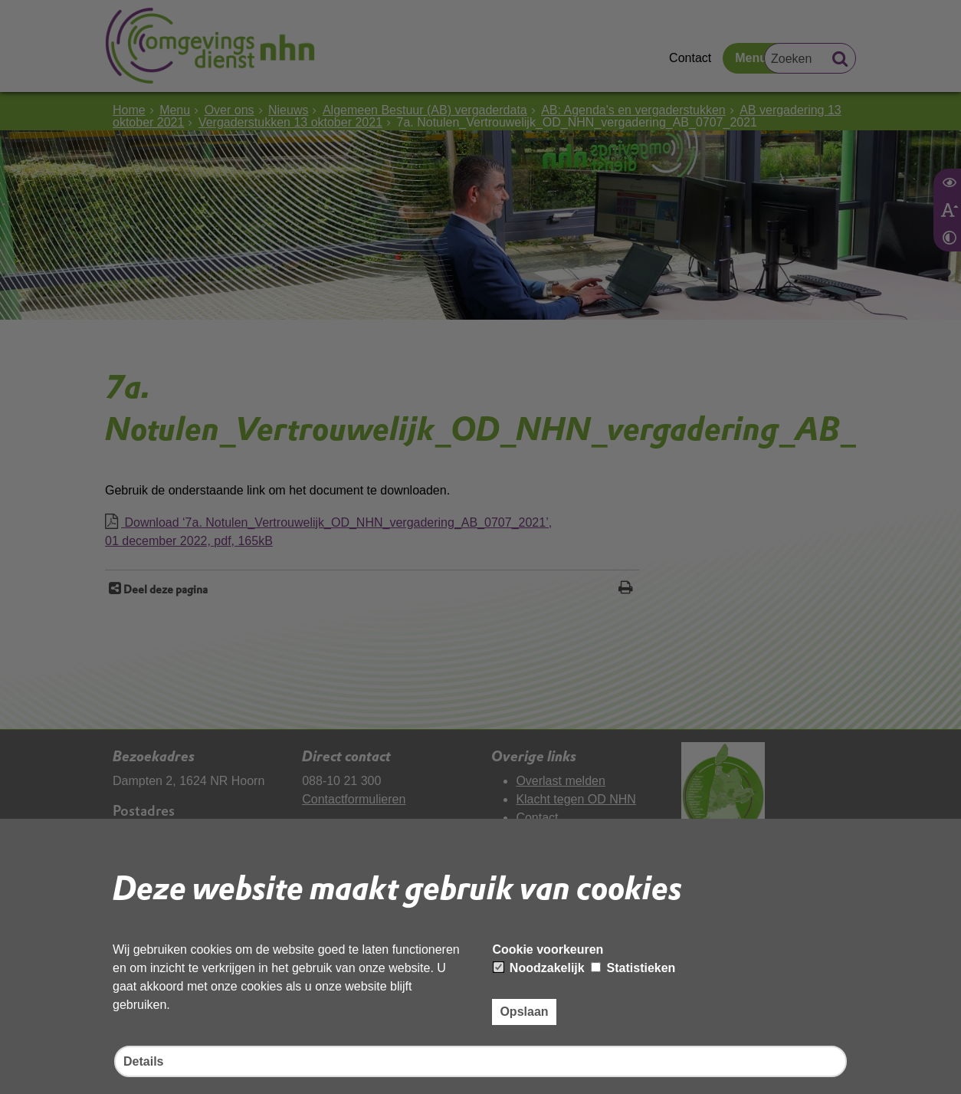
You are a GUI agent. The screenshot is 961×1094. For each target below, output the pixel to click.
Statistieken (633, 967)
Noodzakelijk (539, 967)
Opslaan (524, 1011)
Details (143, 1061)
